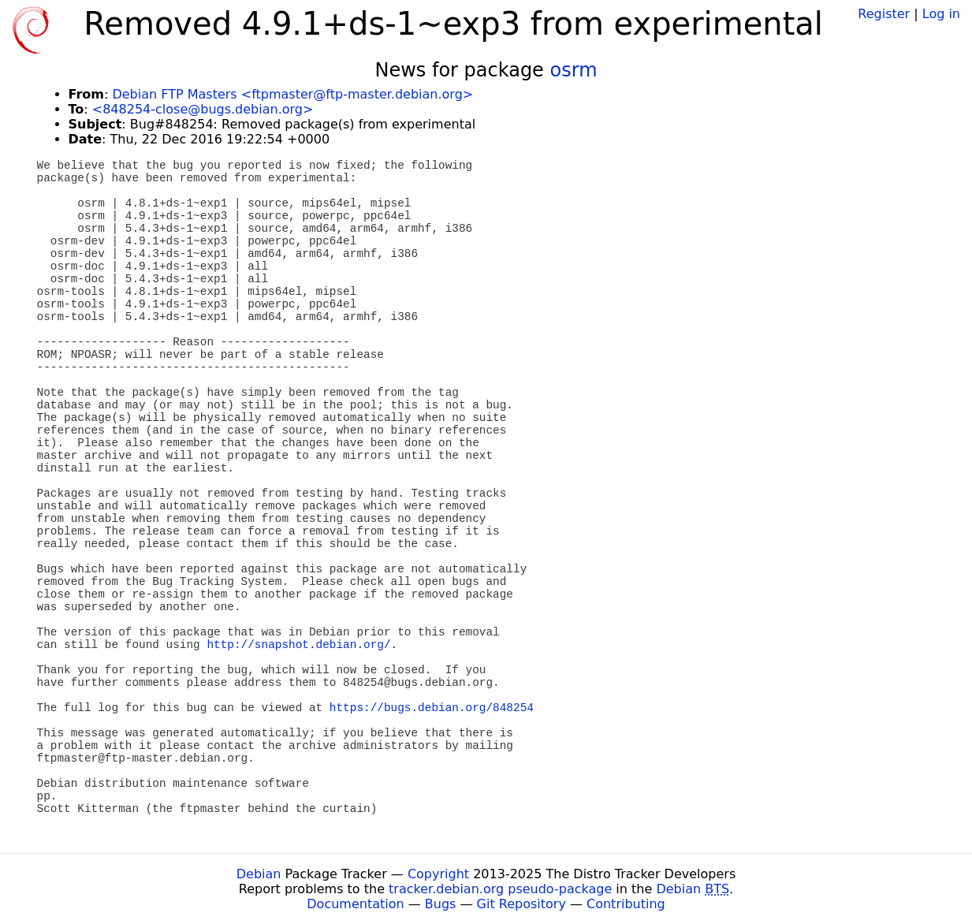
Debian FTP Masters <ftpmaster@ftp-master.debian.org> (292, 94)
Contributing (626, 903)
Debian (258, 873)
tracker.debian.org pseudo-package (500, 888)
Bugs (440, 903)
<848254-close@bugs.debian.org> (203, 109)
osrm (574, 70)
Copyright (438, 873)
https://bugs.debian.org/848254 (432, 708)
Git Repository (521, 903)
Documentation (355, 903)
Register (884, 13)
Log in (941, 13)
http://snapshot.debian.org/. (302, 645)
